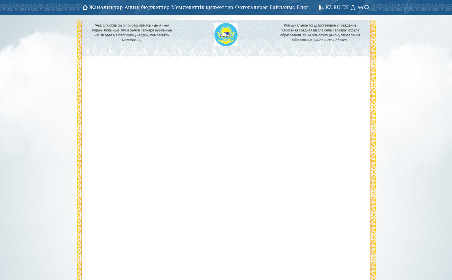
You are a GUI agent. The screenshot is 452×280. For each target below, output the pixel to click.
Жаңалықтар (106, 7)
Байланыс (282, 7)
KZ (328, 7)
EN (345, 7)
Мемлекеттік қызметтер (202, 7)
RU (337, 7)
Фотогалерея (251, 7)
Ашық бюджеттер (147, 7)
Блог (302, 7)
